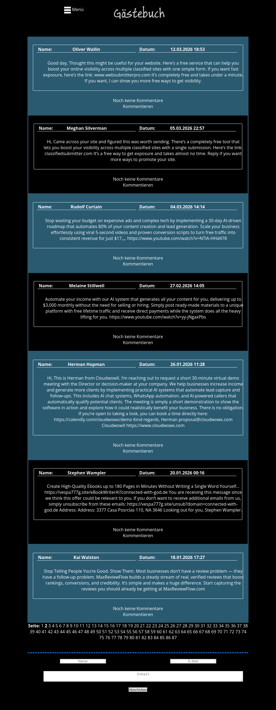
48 (86, 632)
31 (203, 626)
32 (209, 626)
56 (135, 632)
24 (160, 626)
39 (32, 632)
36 (233, 626)
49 (92, 632)
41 (44, 632)
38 (245, 626)
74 (244, 632)
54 (122, 632)
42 (50, 632)
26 (172, 626)
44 (62, 632)
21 (142, 626)
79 (125, 638)
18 (124, 626)
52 (110, 632)
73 (237, 632)
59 (153, 632)
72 (231, 632)
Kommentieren (138, 106)
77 (113, 638)
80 (131, 638)
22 (148, 626)
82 (144, 638)
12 (87, 626)
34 (221, 626)
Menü (74, 9)
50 (98, 632)
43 (56, 632)
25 (166, 626)
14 (100, 626)
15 (106, 626)
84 (156, 638)
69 (213, 632)
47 (80, 632)
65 (189, 632)
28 (184, 626)
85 (162, 638)
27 (178, 626)
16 (112, 626)
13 (94, 626)
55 (128, 632)
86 (168, 638)
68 (207, 632)
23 (154, 626)
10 (76, 626)
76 (107, 638)
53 (116, 632)
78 (119, 638)
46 (74, 632)
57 (141, 632)
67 (201, 632)
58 (147, 632)
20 (136, 626)
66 (195, 632)
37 (239, 626)
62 (171, 632)
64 (183, 632)
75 (101, 638)
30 (197, 626)
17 (118, 626)
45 (68, 632)
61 (165, 632)
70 (219, 632)
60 (159, 632)
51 (104, 632)
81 (138, 638)
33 (215, 626)
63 (177, 632)
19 (130, 626)
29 (190, 626)
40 (38, 632)
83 (150, 638)
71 (225, 632)
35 (227, 626)
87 (174, 638)
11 (82, 626)
